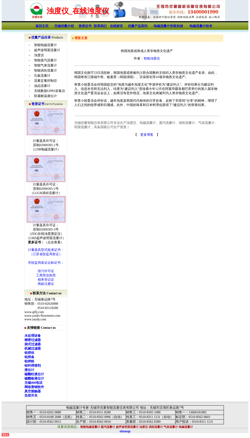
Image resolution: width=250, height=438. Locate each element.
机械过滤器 (32, 348)
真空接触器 (32, 391)
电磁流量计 (186, 426)
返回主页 (42, 26)
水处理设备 (32, 335)
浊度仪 (39, 55)
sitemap (124, 431)
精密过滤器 (32, 340)
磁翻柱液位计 (34, 374)
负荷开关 (31, 395)
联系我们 (100, 26)
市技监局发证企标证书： (46, 262)
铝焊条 (29, 357)
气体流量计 (171, 426)
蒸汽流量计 (108, 426)
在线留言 (116, 26)
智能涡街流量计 (45, 70)
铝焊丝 (29, 352)
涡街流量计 (156, 426)
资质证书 (85, 26)
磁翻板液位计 (34, 378)
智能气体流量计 (45, 65)
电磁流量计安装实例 (168, 26)
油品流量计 (42, 85)
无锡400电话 (33, 382)
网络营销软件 (34, 387)
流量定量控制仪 (45, 80)
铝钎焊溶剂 (32, 365)
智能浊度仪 (152, 58)
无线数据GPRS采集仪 (49, 91)
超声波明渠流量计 (47, 50)
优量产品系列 (137, 26)
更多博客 (146, 134)
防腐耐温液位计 (45, 96)
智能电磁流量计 (45, 45)
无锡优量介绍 (64, 26)
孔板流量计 (42, 75)
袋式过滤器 (32, 344)
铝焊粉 (29, 361)
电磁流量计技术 (200, 26)
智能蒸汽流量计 (45, 60)
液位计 (29, 370)
